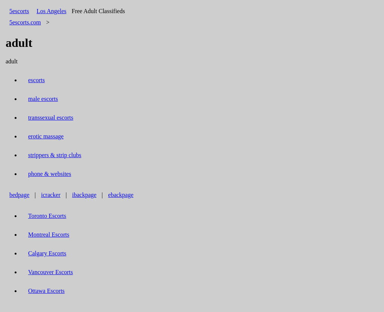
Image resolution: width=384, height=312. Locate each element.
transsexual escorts (50, 117)
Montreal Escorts (48, 234)
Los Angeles (51, 11)
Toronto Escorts (47, 216)
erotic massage (46, 136)
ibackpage (84, 195)
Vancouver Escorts (50, 272)
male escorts (43, 99)
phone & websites (49, 174)
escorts (36, 80)
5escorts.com (25, 22)
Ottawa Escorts (46, 291)
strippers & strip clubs (54, 155)
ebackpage (121, 195)
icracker (51, 195)
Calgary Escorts (47, 253)
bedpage (19, 195)
